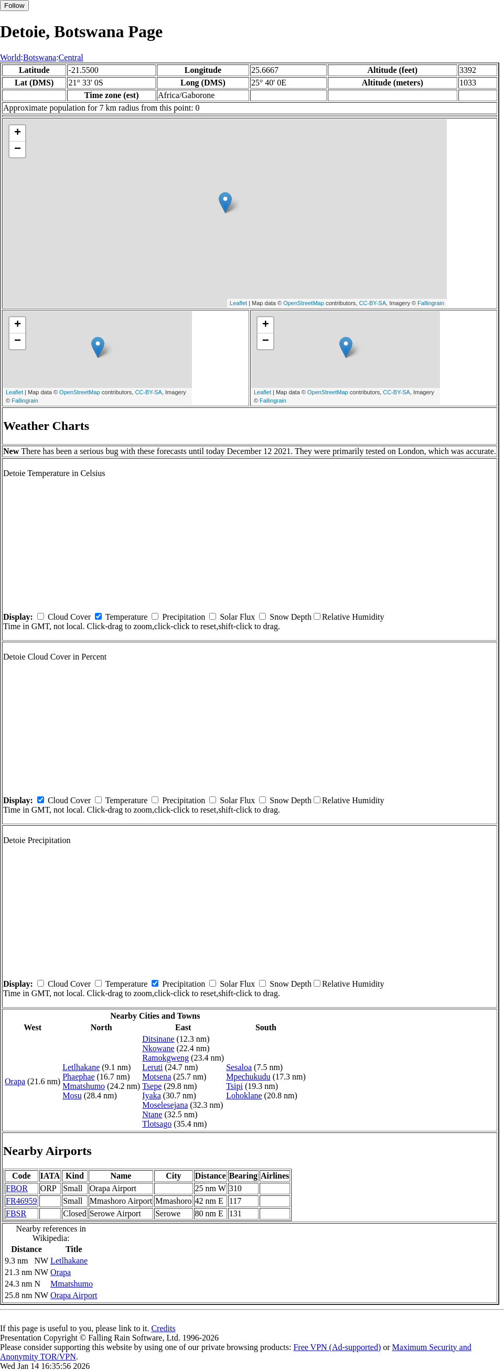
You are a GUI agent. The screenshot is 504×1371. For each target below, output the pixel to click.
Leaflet (238, 303)
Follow (14, 5)
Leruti (152, 1067)
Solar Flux (237, 616)
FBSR (16, 1213)
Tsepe (152, 1086)
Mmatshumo (83, 1086)
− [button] (17, 149)
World (10, 57)
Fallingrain (430, 303)
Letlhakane (81, 1067)
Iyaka (151, 1095)
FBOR (17, 1188)
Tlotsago (156, 1123)
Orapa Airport (73, 1295)
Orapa (15, 1081)
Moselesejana (165, 1104)
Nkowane (158, 1048)
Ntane (152, 1114)
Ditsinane (158, 1038)
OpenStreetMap (303, 303)
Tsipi (234, 1086)
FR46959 (21, 1200)
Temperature (126, 616)
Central (71, 57)
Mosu (71, 1095)
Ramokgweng (165, 1057)
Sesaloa (239, 1067)
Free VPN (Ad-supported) (337, 1347)
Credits (163, 1328)
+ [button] (17, 133)
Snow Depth (291, 616)
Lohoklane (244, 1095)
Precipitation (183, 616)
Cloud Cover (69, 616)
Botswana (39, 57)
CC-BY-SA (372, 303)
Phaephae (78, 1076)
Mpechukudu (248, 1076)
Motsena (156, 1076)
